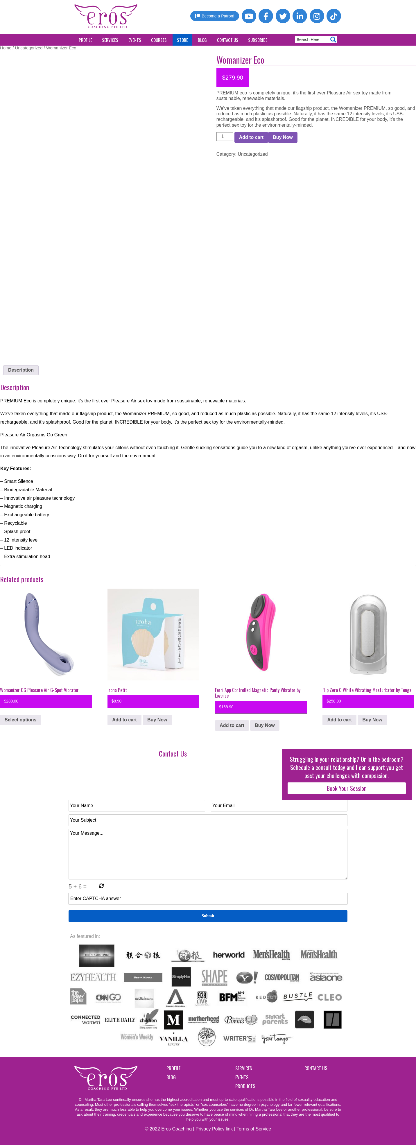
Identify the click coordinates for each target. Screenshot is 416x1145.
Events (134, 40)
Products (245, 1086)
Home (5, 48)
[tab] (21, 370)
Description (21, 370)
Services (110, 40)
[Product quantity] (224, 136)
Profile (85, 40)
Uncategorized (29, 48)
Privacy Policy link (214, 1128)
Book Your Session (347, 788)
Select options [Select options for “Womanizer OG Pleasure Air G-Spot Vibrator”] (20, 719)
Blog (202, 40)
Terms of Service (253, 1128)
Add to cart (251, 137)
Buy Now (283, 137)
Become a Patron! (214, 16)
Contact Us (227, 40)
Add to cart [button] (124, 719)
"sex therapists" (182, 1104)
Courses (159, 40)
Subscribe (257, 40)
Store (182, 40)
